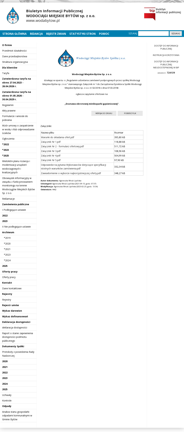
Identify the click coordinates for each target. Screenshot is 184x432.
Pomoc (104, 34)
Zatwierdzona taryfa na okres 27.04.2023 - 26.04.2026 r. (16, 82)
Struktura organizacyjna (15, 61)
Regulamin (8, 105)
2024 (5, 383)
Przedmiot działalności (14, 50)
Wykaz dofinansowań (15, 316)
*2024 (7, 260)
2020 (5, 361)
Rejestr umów (10, 305)
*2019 (7, 237)
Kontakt (7, 282)
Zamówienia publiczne (15, 204)
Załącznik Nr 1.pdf (51, 141)
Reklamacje (8, 198)
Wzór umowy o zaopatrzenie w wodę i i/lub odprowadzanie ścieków (18, 129)
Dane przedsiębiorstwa (14, 56)
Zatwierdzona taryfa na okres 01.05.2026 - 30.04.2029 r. (16, 95)
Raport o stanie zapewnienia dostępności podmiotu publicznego (17, 337)
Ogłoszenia (8, 138)
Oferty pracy (10, 271)
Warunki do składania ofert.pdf (57, 137)
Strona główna (15, 34)
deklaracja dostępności (14, 327)
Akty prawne (9, 110)
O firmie (7, 45)
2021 (5, 367)
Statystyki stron (82, 34)
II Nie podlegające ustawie (16, 226)
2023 (5, 221)
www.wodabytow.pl (43, 20)
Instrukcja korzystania (166, 55)
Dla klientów (9, 67)
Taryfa (5, 73)
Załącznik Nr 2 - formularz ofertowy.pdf (62, 146)
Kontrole (7, 400)
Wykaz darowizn (12, 310)
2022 (5, 215)
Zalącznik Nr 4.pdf (50, 155)
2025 (5, 265)
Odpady (6, 406)
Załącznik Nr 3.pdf (51, 151)
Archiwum (8, 232)
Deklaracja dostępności (16, 322)
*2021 (7, 249)
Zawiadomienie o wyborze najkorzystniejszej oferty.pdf (71, 173)
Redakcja (36, 34)
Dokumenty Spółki (13, 346)
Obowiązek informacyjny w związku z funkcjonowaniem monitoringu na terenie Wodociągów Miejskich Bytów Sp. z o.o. (18, 185)
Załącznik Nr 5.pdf (51, 160)
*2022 (5, 144)
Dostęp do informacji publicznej (166, 47)
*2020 (7, 243)
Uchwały (6, 395)
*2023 (5, 149)
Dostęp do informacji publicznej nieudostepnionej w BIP (166, 64)
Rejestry (7, 293)
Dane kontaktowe (12, 288)
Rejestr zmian (56, 34)
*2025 (5, 155)
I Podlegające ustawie (14, 209)
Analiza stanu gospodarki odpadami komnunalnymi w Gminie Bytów (17, 415)
